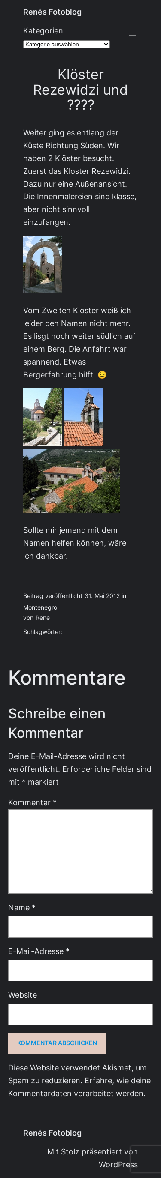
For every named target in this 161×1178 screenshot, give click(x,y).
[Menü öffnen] (133, 37)
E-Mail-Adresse (39, 951)
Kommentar (32, 802)
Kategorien (43, 30)
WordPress (118, 1164)
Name (22, 907)
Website (22, 994)
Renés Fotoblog (52, 11)
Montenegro (40, 607)
